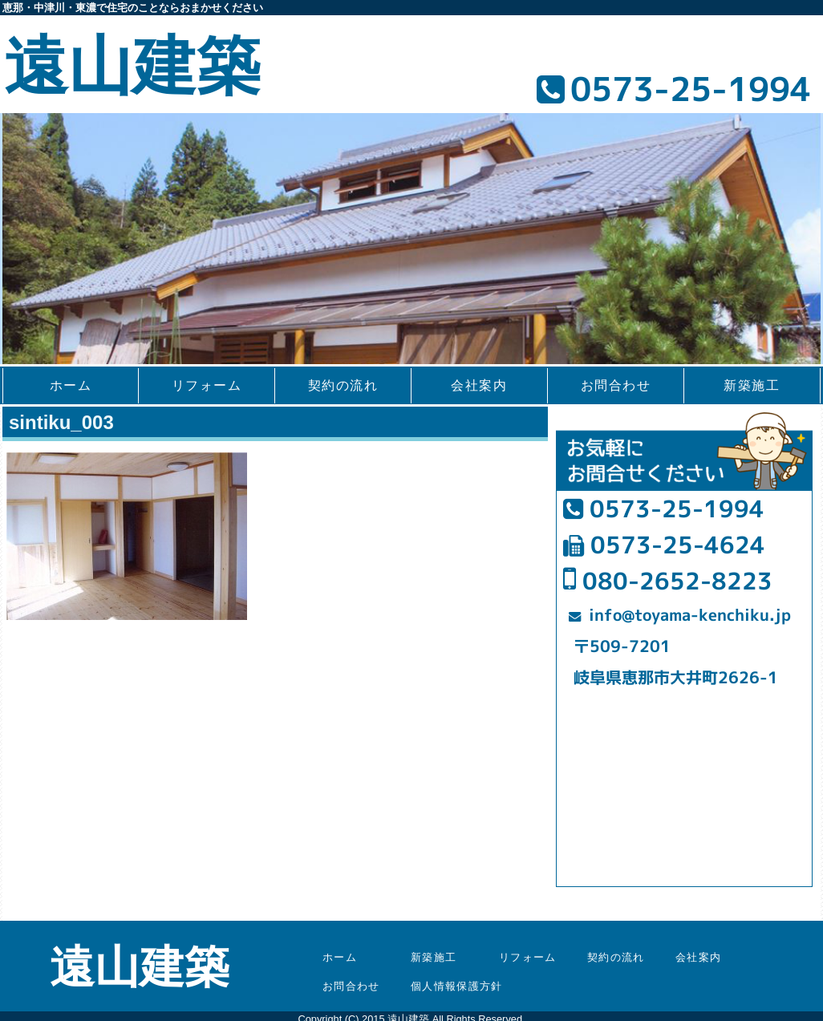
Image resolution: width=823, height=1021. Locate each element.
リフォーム (207, 385)
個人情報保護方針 (456, 986)
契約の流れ (343, 385)
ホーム (71, 385)
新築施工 (752, 385)
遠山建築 (132, 66)
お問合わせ (616, 385)
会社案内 (479, 385)
